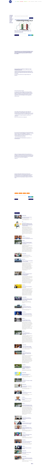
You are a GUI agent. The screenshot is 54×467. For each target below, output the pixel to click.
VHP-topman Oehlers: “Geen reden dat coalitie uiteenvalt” (26, 389)
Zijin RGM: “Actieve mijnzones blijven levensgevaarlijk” (26, 455)
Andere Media (42, 2)
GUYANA (10, 24)
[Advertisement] (27, 11)
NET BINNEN (10, 18)
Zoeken (31, 20)
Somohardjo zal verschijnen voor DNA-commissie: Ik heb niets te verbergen (27, 426)
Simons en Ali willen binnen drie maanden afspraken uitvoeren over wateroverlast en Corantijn (27, 461)
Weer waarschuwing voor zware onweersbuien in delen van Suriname (26, 323)
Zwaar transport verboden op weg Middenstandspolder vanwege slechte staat (26, 310)
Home (15, 22)
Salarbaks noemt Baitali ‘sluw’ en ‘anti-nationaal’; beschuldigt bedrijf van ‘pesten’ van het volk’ (27, 431)
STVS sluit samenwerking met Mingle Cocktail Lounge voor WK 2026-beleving (27, 349)
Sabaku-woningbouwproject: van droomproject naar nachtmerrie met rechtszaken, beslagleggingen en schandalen (26, 370)
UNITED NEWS (35, 2)
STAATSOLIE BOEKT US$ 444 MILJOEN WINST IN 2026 (27, 289)
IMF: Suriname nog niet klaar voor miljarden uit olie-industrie (26, 377)
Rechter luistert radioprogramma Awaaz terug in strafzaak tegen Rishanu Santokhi (27, 408)
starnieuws (23, 238)
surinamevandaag (24, 299)
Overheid (25, 22)
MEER (32, 466)
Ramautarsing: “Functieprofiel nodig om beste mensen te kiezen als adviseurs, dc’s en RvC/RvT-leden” (27, 245)
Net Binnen (18, 22)
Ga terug (16, 201)
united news (23, 261)
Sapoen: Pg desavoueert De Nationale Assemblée (26, 401)
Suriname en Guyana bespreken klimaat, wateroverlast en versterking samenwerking (27, 438)
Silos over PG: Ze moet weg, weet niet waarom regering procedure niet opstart (27, 316)
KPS (32, 2)
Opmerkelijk (22, 22)
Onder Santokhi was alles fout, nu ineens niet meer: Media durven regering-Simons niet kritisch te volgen (27, 302)
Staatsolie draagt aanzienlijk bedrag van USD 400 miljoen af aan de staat (27, 444)
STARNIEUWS (27, 2)
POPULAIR (10, 19)
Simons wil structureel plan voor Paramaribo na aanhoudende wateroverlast (27, 240)
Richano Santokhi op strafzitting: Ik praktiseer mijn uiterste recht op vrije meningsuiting (26, 421)
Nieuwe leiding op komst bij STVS (26, 257)
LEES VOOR (16, 37)
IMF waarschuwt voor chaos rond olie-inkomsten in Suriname (27, 395)
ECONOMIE (10, 22)
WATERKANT (38, 2)
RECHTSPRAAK (11, 25)
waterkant (23, 333)
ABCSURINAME (24, 2)
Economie (28, 22)
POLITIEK (10, 20)
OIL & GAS (10, 23)
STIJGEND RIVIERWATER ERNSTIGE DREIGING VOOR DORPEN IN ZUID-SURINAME (26, 356)
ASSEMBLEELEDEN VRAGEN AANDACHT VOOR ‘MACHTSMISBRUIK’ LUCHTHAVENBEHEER (27, 277)
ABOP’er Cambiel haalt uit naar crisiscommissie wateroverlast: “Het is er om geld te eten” (27, 336)
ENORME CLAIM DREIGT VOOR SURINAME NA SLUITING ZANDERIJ (27, 263)
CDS (30, 2)
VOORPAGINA (11, 17)
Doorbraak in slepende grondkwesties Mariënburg (26, 450)
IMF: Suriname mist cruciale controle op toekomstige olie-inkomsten (27, 220)
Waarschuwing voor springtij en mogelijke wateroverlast (27, 383)
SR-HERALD (20, 2)
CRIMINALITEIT (11, 21)
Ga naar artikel (31, 201)
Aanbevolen (17, 215)
